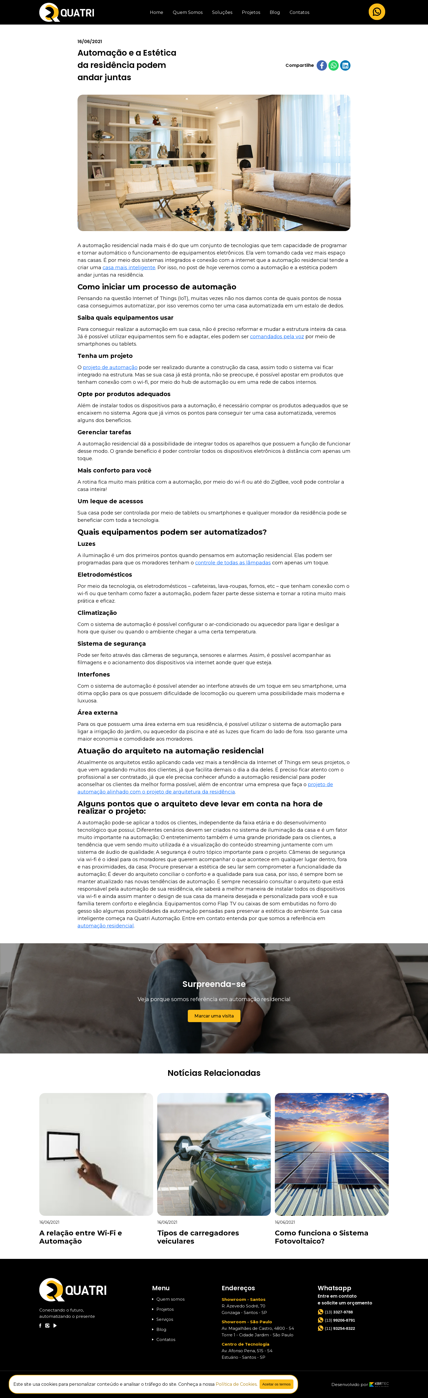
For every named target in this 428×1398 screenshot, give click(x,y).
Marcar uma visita (214, 1016)
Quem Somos (188, 12)
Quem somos (168, 1299)
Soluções (222, 12)
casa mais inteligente (129, 268)
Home (156, 12)
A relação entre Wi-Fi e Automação (80, 1237)
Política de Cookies (236, 1384)
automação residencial (106, 926)
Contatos (299, 12)
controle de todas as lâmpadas (233, 563)
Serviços (162, 1319)
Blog (275, 12)
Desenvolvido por (360, 1384)
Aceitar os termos (276, 1384)
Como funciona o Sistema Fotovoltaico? (321, 1237)
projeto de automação (110, 367)
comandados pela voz (277, 337)
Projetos (251, 12)
